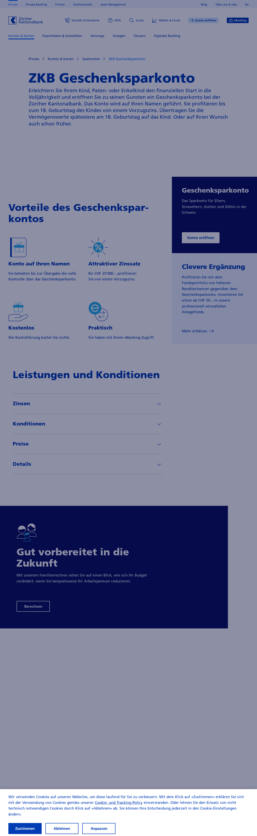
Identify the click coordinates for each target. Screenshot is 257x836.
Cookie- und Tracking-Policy (119, 807)
